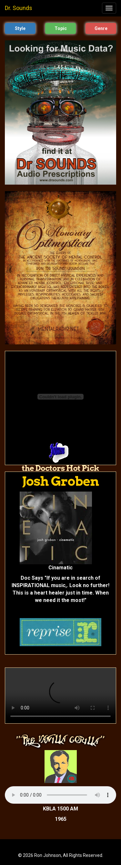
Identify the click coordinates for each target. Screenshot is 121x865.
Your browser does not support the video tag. (60, 695)
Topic (61, 28)
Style (20, 28)
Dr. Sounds (18, 8)
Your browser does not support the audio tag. (60, 795)
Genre (101, 28)
